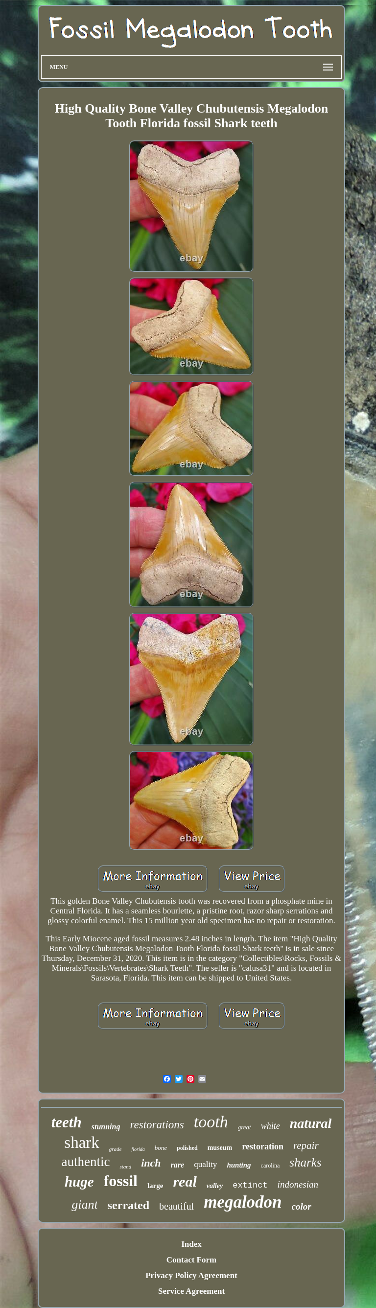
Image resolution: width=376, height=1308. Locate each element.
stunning (106, 1126)
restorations (157, 1125)
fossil (121, 1181)
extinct (250, 1185)
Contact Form (191, 1259)
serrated (128, 1205)
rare (178, 1165)
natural (311, 1123)
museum (220, 1147)
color (301, 1206)
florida (137, 1149)
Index (191, 1244)
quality (205, 1164)
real (184, 1181)
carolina (270, 1165)
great (244, 1127)
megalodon (243, 1202)
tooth (211, 1122)
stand (125, 1166)
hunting (239, 1165)
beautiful (176, 1206)
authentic (85, 1161)
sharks (305, 1162)
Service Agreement (191, 1291)
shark (81, 1142)
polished (187, 1147)
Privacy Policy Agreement (191, 1275)
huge (79, 1182)
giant (84, 1204)
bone (161, 1147)
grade (115, 1149)
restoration (262, 1146)
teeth (66, 1122)
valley (215, 1186)
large (155, 1186)
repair (306, 1145)
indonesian (298, 1184)
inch (151, 1163)
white (270, 1126)
